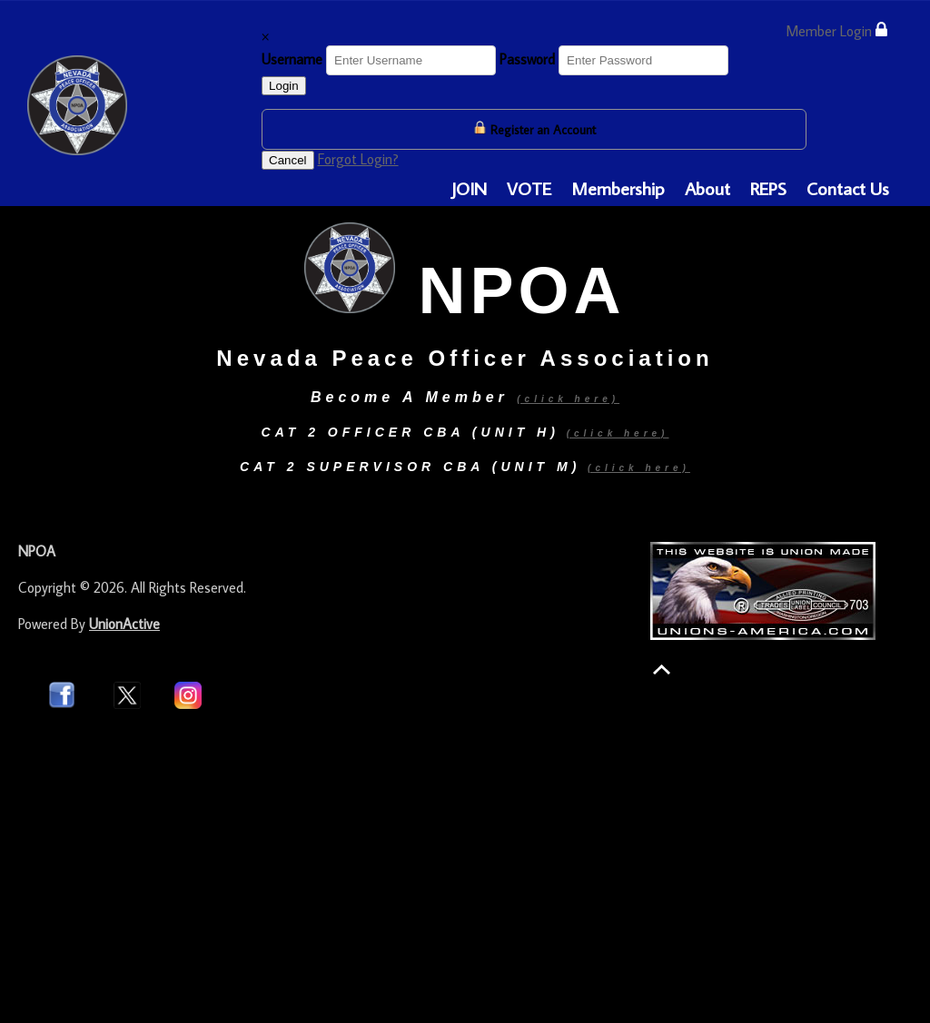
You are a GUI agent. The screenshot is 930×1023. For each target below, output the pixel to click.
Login (284, 86)
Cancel (288, 160)
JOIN (469, 188)
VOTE (529, 188)
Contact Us (847, 188)
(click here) (618, 433)
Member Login (836, 30)
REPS (768, 188)
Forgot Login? (358, 159)
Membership (618, 188)
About (707, 188)
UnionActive (124, 624)
